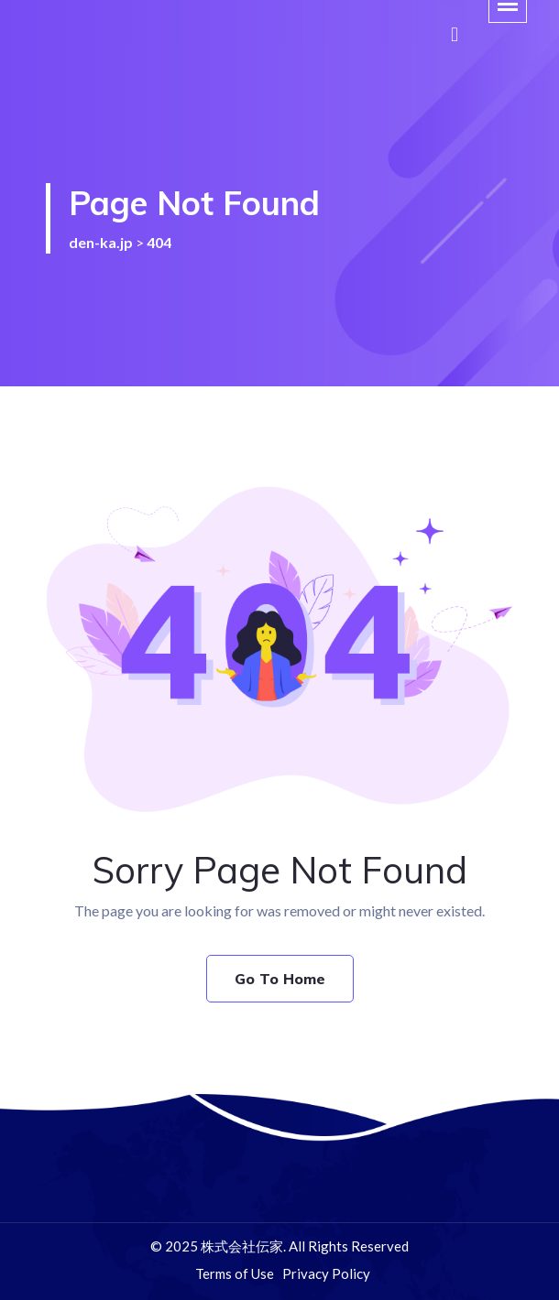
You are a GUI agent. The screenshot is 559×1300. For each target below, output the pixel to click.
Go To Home (280, 979)
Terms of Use (234, 1273)
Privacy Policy (326, 1273)
